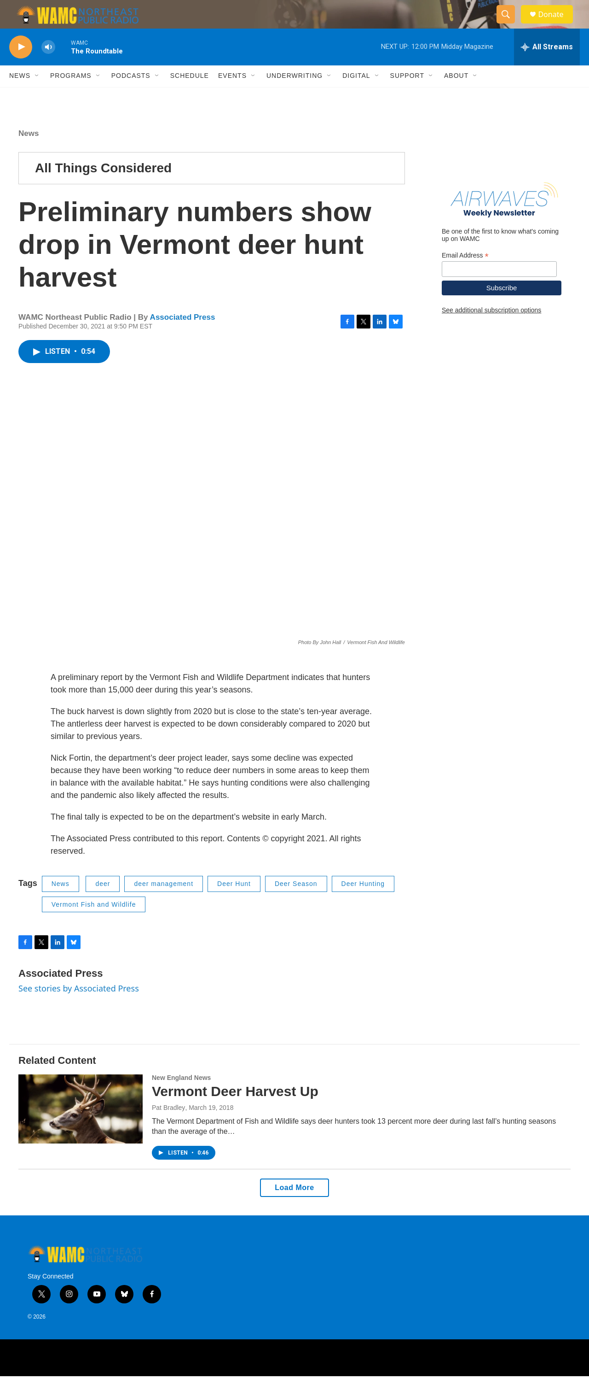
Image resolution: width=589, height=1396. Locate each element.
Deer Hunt (234, 904)
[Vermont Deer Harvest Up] (80, 1128)
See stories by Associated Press (78, 1008)
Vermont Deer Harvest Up (235, 1111)
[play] (20, 67)
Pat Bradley (168, 1127)
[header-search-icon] (510, 24)
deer (102, 904)
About (456, 96)
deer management (163, 904)
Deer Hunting (363, 904)
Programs (71, 96)
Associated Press (182, 337)
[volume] (48, 67)
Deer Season (296, 904)
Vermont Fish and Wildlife (94, 924)
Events (232, 96)
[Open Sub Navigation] (37, 96)
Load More (294, 1207)
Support (407, 96)
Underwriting (294, 96)
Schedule (189, 96)
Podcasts (130, 96)
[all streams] (547, 66)
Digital (356, 96)
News (19, 96)
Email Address (465, 275)
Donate (556, 24)
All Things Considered (103, 188)
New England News (181, 1097)
